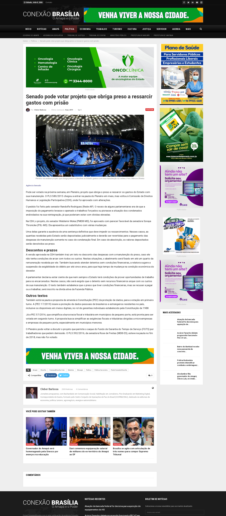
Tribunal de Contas (97, 35)
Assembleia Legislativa (53, 35)
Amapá (55, 29)
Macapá (80, 370)
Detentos (71, 370)
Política (69, 29)
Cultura (132, 29)
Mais (188, 29)
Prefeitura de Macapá (140, 35)
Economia (85, 29)
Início (28, 29)
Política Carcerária (101, 370)
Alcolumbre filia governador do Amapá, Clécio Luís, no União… (187, 376)
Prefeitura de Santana (163, 35)
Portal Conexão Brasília (119, 370)
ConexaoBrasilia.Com (57, 370)
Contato (49, 2)
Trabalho (101, 29)
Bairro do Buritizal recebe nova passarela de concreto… (188, 349)
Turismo (117, 29)
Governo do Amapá (31, 35)
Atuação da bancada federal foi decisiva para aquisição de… (187, 321)
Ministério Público (118, 35)
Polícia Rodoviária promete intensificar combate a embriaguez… (188, 362)
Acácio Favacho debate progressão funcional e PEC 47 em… (187, 335)
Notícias (41, 29)
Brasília (43, 370)
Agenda (176, 29)
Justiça (146, 29)
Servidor (162, 29)
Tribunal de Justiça (75, 35)
